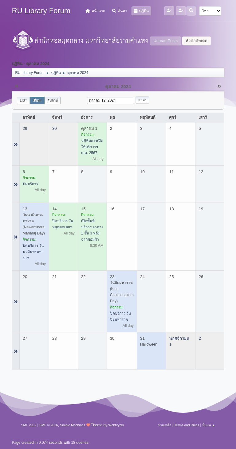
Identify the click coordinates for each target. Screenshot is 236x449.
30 (54, 128)
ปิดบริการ (30, 184)
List (23, 100)
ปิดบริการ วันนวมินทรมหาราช (33, 251)
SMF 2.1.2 (28, 425)
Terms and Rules (186, 425)
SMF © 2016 (48, 425)
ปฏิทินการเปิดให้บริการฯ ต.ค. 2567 (92, 146)
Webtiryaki (116, 425)
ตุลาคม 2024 (118, 86)
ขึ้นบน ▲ (208, 425)
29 (25, 128)
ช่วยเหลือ (164, 425)
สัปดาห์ (52, 100)
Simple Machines (72, 425)
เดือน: (37, 100)
